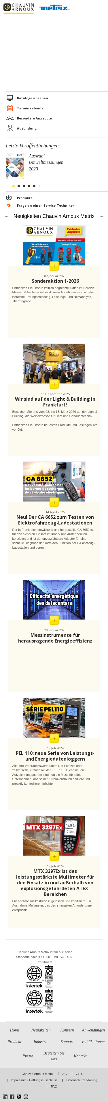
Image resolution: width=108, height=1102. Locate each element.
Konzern (67, 1030)
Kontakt (80, 1056)
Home (15, 1030)
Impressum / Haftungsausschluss (34, 1080)
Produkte (25, 198)
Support (67, 1042)
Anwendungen (93, 1030)
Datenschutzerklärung (81, 1080)
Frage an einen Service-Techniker (45, 205)
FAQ (54, 1086)
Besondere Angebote (34, 118)
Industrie (41, 1042)
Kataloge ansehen (32, 98)
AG (64, 1074)
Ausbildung (27, 128)
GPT (79, 1074)
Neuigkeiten (41, 1030)
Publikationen (93, 1042)
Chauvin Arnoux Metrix (38, 1074)
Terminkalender (31, 108)
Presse (27, 1056)
